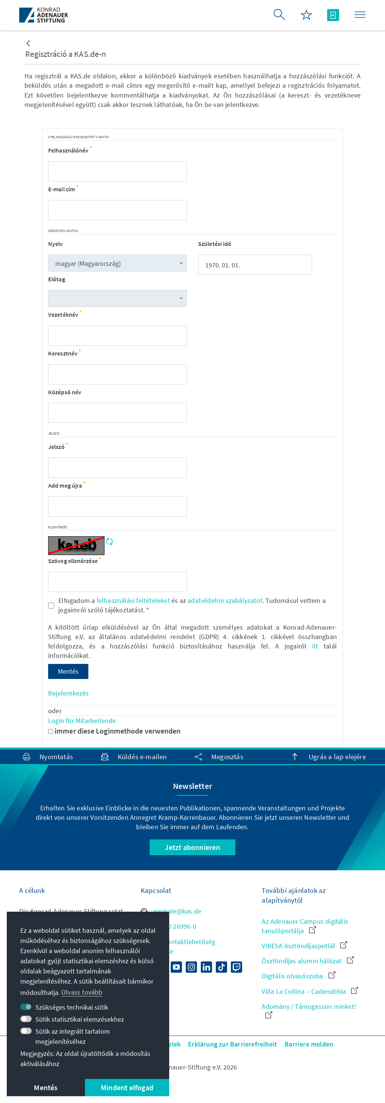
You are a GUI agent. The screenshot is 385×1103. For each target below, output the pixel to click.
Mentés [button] (46, 1087)
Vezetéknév (65, 314)
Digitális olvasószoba (298, 976)
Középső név (64, 392)
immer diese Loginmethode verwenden (114, 730)
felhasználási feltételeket (133, 600)
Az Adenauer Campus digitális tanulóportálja (305, 926)
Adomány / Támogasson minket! (309, 1010)
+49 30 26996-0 (168, 926)
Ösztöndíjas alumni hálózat (307, 961)
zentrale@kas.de (171, 911)
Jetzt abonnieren (192, 847)
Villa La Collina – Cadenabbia (310, 991)
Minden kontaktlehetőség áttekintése (178, 946)
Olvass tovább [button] (82, 992)
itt (315, 646)
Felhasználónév (70, 150)
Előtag (56, 279)
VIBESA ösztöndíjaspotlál (304, 945)
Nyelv (55, 243)
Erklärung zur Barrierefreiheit (232, 1044)
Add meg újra (66, 485)
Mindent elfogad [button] (127, 1087)
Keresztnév (64, 353)
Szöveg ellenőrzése (74, 560)
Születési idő (214, 243)
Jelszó (58, 446)
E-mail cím (63, 189)
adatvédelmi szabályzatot (225, 600)
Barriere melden (309, 1044)
